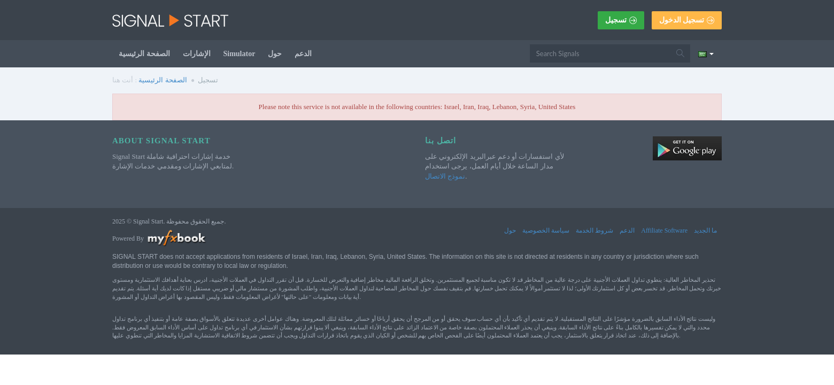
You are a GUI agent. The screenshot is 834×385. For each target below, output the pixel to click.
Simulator (239, 54)
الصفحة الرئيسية (144, 54)
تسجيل (621, 20)
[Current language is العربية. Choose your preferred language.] (706, 53)
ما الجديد (705, 230)
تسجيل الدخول (687, 20)
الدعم (303, 54)
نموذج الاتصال (445, 176)
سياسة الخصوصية (545, 230)
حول (275, 54)
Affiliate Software (664, 230)
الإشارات (197, 54)
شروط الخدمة (594, 230)
